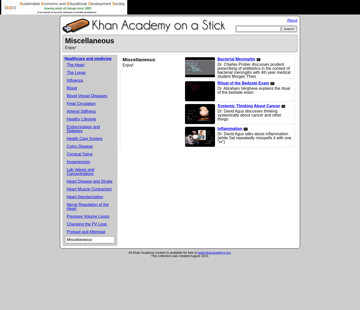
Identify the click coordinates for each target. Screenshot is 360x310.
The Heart (75, 65)
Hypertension (78, 162)
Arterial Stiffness (81, 111)
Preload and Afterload (86, 232)
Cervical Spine (79, 154)
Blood (72, 88)
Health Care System (84, 138)
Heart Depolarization (85, 197)
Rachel (180, 7)
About (292, 20)
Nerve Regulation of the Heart (88, 206)
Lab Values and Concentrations (80, 172)
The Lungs (76, 72)
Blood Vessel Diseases (87, 96)
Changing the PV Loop (87, 224)
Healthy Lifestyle (81, 119)
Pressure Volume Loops (88, 216)
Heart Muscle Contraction (89, 189)
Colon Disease (80, 146)
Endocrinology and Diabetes (83, 129)
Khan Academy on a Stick (144, 26)
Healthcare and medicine (88, 58)
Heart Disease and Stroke (89, 181)
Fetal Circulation (81, 104)
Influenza (75, 80)
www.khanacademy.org (214, 252)
